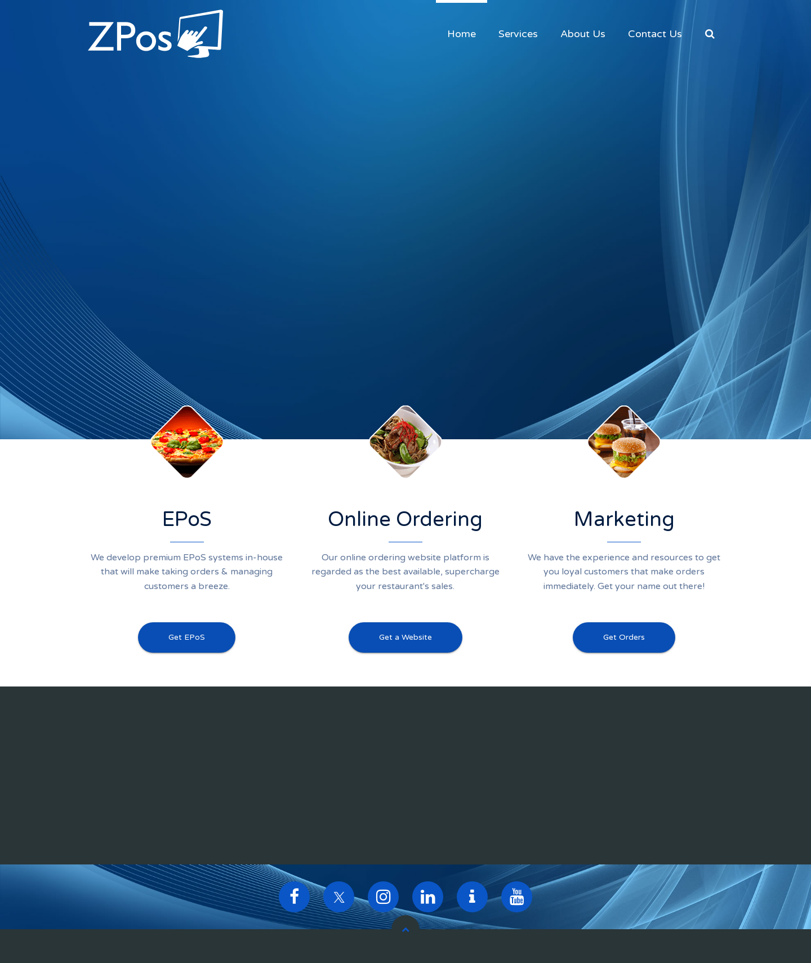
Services (518, 34)
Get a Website (405, 637)
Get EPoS (186, 637)
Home (461, 34)
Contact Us (655, 34)
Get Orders (624, 637)
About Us (582, 34)
